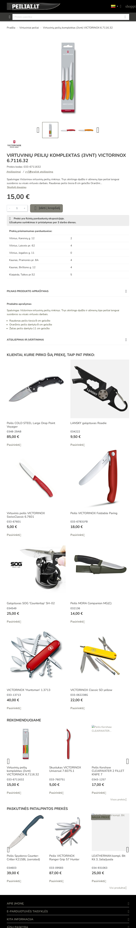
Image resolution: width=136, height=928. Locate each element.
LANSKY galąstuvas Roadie (88, 423)
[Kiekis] (17, 208)
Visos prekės (119, 799)
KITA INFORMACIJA (20, 919)
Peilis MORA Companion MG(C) (91, 603)
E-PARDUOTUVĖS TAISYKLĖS (27, 911)
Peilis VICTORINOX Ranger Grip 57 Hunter (64, 857)
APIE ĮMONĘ (15, 903)
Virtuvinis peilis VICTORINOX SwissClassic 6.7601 (26, 515)
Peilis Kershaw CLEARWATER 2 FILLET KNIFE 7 (108, 771)
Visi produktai (119, 888)
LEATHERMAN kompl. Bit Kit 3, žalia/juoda (108, 857)
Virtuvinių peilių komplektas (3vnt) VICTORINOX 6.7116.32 (23, 771)
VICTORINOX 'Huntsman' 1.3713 (28, 690)
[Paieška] (70, 17)
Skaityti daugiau (16, 187)
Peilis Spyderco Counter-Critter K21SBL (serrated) (23, 857)
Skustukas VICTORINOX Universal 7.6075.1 (65, 769)
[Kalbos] (114, 6)
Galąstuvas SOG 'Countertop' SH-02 (31, 603)
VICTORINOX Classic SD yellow (91, 690)
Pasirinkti (15, 445)
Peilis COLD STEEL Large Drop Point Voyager (31, 425)
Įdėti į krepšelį (46, 208)
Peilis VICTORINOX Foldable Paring (93, 513)
